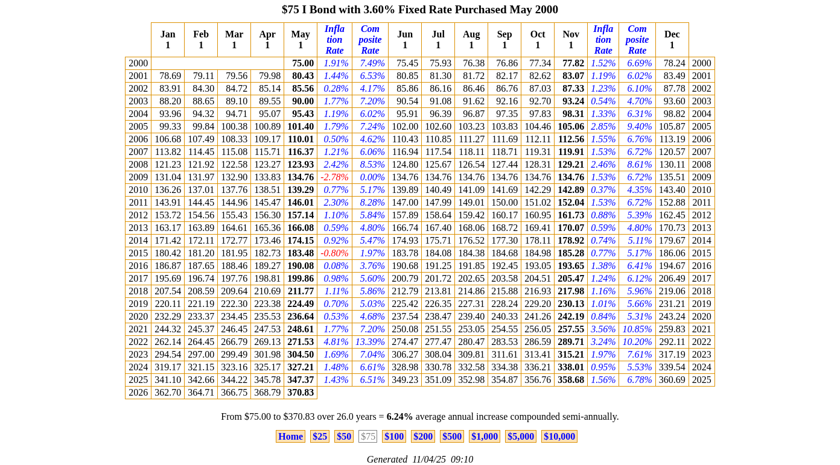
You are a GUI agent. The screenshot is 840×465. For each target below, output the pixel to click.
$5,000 (521, 436)
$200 (423, 436)
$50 (344, 436)
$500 (452, 436)
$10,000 (559, 436)
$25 (320, 436)
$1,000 (484, 436)
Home (290, 436)
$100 (394, 436)
